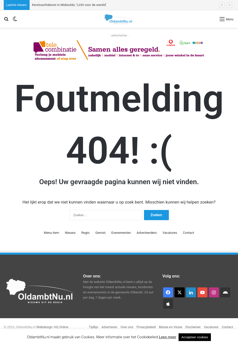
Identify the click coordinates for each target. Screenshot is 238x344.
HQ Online (61, 327)
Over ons (127, 327)
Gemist (100, 233)
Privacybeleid (146, 327)
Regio (85, 233)
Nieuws (70, 233)
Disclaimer (193, 327)
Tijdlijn (93, 327)
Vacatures (170, 233)
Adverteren (109, 327)
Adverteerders (147, 233)
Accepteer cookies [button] (195, 337)
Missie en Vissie (170, 327)
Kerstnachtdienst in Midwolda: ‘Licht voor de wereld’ (69, 5)
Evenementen (121, 233)
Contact (188, 233)
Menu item (51, 233)
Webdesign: (45, 327)
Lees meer (167, 337)
